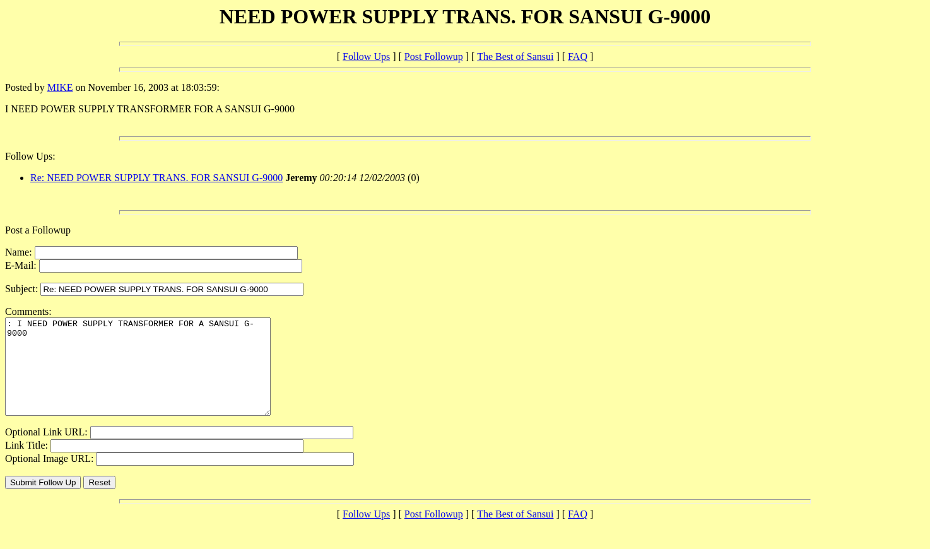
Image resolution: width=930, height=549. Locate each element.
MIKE (60, 87)
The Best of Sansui (515, 56)
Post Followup (433, 56)
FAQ (577, 56)
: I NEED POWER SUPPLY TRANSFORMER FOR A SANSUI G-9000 (153, 376)
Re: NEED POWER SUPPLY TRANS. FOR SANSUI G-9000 (156, 177)
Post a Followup (38, 230)
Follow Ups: (30, 156)
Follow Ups (366, 56)
